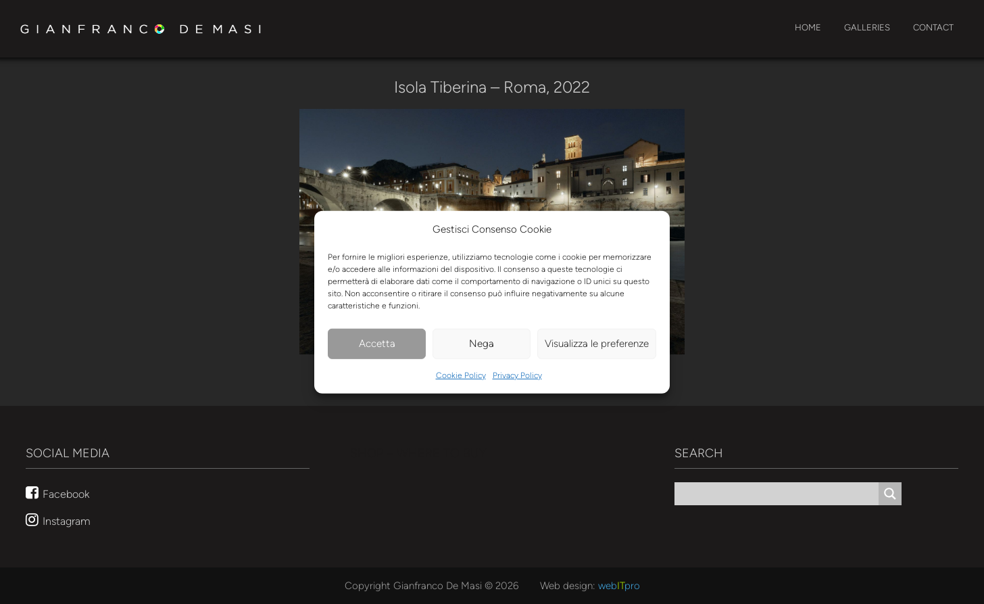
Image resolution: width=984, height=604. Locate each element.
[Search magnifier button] (890, 493)
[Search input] (780, 493)
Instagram (67, 521)
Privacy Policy (517, 375)
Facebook (66, 494)
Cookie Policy (461, 375)
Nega (481, 344)
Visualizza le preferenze (597, 344)
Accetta (377, 344)
